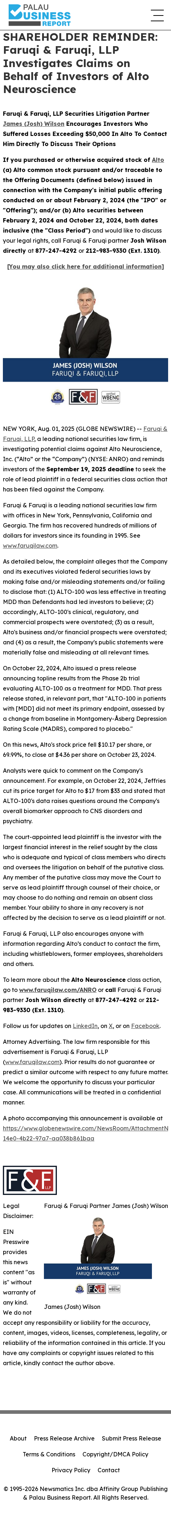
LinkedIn (85, 1025)
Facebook (145, 1025)
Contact (109, 1470)
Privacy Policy (70, 1470)
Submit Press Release (131, 1438)
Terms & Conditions (49, 1454)
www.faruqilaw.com (30, 545)
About (18, 1438)
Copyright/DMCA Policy (115, 1454)
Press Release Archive (64, 1438)
